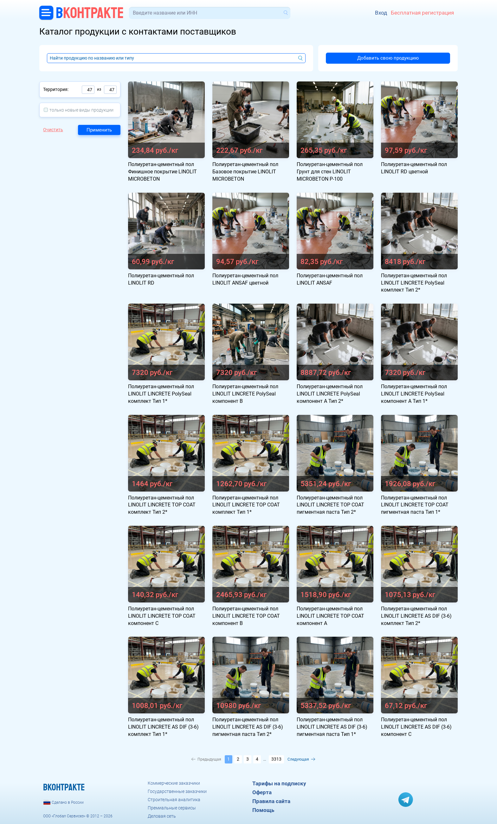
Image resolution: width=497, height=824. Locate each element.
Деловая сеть (162, 816)
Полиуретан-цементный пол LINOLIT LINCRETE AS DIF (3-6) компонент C (416, 727)
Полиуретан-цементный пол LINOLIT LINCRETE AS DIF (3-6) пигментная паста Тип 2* (247, 727)
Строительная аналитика (174, 799)
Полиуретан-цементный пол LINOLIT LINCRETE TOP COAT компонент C (162, 616)
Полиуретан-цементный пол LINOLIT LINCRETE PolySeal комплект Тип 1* (161, 393)
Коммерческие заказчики (174, 783)
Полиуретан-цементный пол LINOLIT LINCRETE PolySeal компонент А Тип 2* (330, 393)
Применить (99, 130)
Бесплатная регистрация (422, 13)
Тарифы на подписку (279, 783)
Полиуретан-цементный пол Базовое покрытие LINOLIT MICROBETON (245, 171)
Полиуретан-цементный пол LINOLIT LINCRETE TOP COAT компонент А (330, 616)
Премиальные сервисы (172, 807)
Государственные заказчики (177, 791)
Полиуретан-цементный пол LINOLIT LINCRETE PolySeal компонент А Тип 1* (414, 393)
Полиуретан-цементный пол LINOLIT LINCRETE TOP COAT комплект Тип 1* (246, 505)
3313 (276, 759)
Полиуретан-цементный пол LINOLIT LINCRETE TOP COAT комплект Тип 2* (162, 505)
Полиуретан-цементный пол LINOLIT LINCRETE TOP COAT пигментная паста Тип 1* (415, 505)
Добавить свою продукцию (388, 58)
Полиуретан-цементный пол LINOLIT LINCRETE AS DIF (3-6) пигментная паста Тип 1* (332, 727)
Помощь (263, 810)
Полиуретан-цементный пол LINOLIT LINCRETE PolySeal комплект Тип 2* (414, 283)
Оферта (262, 792)
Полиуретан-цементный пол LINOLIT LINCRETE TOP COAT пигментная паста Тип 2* (330, 505)
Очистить (53, 129)
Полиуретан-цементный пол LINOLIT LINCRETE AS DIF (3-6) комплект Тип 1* (163, 727)
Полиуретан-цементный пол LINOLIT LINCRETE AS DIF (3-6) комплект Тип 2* (416, 616)
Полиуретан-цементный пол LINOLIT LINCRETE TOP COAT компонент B (246, 616)
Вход (381, 13)
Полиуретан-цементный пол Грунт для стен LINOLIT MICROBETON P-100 (330, 171)
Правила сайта (271, 801)
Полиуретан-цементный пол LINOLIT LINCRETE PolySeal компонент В (245, 393)
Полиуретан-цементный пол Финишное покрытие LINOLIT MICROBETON (162, 171)
